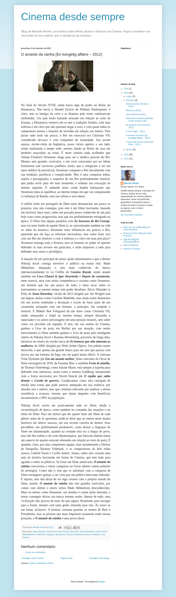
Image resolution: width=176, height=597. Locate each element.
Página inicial (66, 558)
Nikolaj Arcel (61, 534)
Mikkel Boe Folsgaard (45, 534)
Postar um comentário (35, 552)
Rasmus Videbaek (92, 534)
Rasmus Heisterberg (75, 534)
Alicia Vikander (39, 531)
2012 (126, 154)
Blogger (101, 581)
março (129, 96)
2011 (126, 158)
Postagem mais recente (32, 558)
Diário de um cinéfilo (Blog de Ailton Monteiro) (136, 228)
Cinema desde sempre (73, 16)
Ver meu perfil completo (131, 215)
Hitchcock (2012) (133, 110)
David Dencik (63, 531)
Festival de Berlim (87, 531)
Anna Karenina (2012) (136, 114)
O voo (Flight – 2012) (135, 131)
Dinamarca (74, 531)
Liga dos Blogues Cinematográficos (131, 240)
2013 (126, 93)
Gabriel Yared (101, 531)
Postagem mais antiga (99, 558)
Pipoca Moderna (130, 245)
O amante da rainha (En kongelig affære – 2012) (138, 136)
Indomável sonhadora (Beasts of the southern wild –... (139, 119)
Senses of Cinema (131, 249)
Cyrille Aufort (51, 531)
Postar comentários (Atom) (41, 563)
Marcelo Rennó (131, 183)
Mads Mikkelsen (29, 534)
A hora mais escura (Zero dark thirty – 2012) (139, 143)
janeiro (129, 149)
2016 (126, 89)
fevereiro (130, 100)
